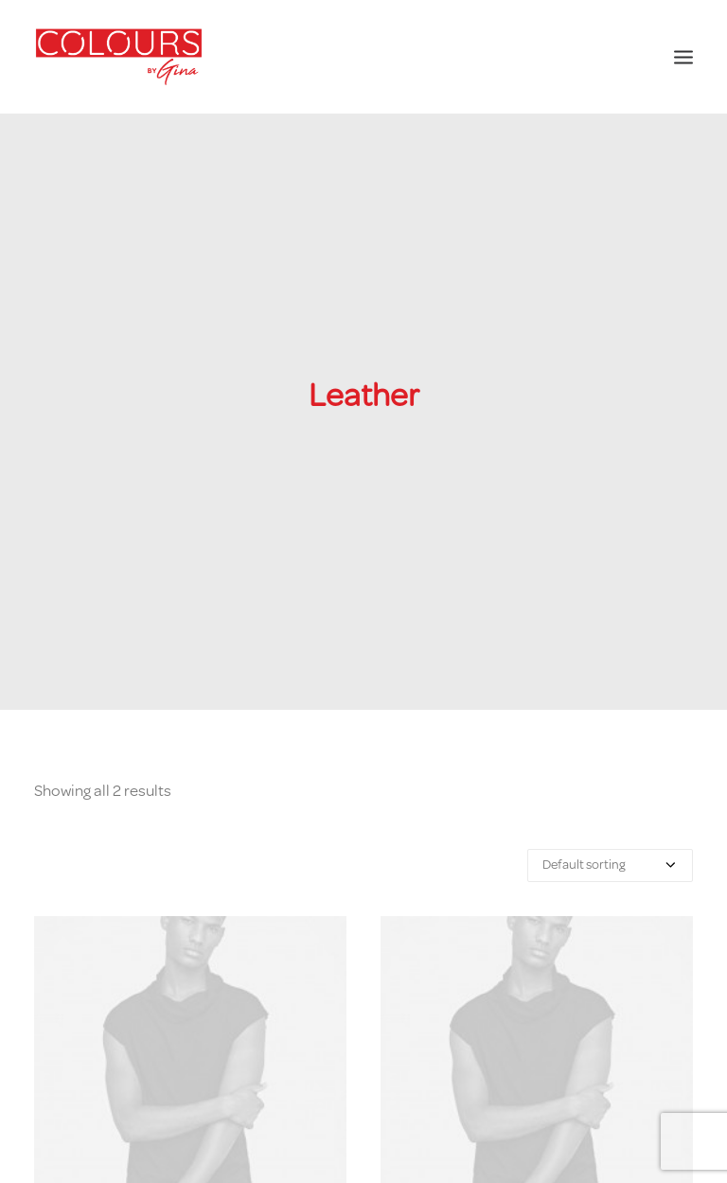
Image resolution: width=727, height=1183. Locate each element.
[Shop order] (610, 857)
